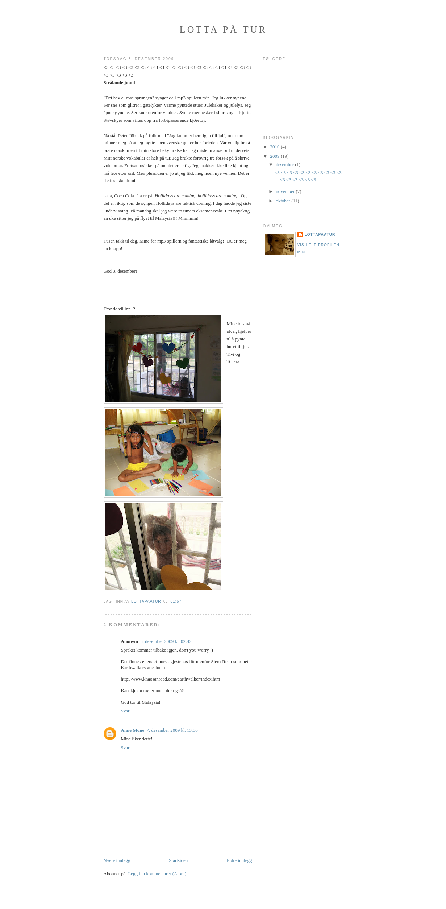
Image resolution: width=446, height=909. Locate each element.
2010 (275, 146)
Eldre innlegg (239, 860)
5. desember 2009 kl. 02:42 (166, 641)
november (286, 191)
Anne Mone (133, 730)
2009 (275, 156)
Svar (125, 711)
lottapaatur (320, 234)
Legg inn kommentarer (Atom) (157, 873)
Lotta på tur (223, 29)
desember (285, 164)
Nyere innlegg (117, 860)
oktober (283, 200)
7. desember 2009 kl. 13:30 (172, 730)
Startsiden (178, 860)
